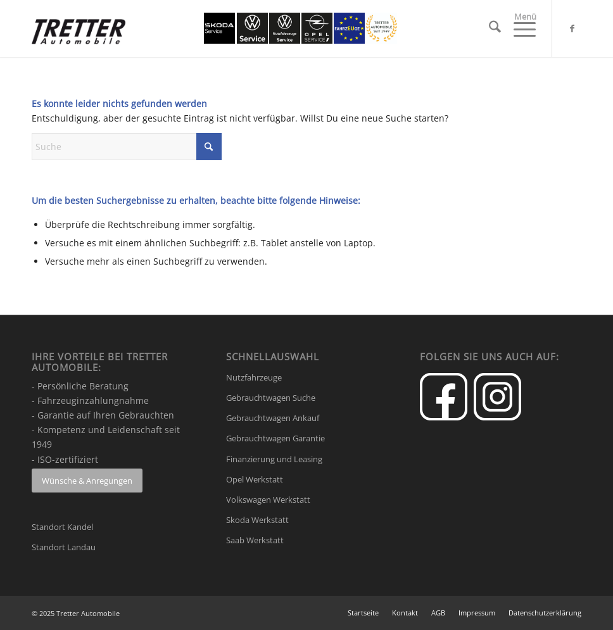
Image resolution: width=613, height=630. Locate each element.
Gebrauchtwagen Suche (270, 397)
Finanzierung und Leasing (274, 459)
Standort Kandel (62, 526)
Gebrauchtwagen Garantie (275, 438)
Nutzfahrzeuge (254, 377)
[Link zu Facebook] (571, 28)
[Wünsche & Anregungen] (87, 481)
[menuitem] (488, 28)
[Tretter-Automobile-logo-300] (78, 38)
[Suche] (488, 28)
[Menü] (518, 28)
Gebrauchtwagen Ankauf (272, 418)
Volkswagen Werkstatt (268, 499)
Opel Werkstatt (254, 479)
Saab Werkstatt (255, 540)
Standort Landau (64, 547)
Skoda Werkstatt (257, 520)
